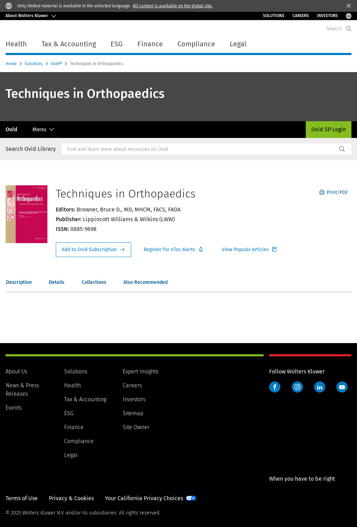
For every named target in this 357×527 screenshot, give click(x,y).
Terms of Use (22, 498)
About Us (16, 371)
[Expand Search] (348, 29)
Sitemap (133, 413)
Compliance (79, 441)
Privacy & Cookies (71, 498)
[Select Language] (348, 16)
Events (14, 407)
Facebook (274, 387)
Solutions (273, 15)
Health (72, 385)
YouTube (342, 387)
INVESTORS (327, 15)
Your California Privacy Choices (144, 498)
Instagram (297, 387)
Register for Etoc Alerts (173, 250)
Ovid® (57, 63)
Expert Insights (140, 371)
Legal (71, 455)
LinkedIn (319, 387)
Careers (301, 15)
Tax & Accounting (85, 399)
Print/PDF (333, 192)
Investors (134, 399)
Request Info (93, 250)
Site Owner (136, 427)
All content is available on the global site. (173, 5)
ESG (69, 413)
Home (12, 63)
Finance (74, 427)
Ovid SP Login (328, 129)
